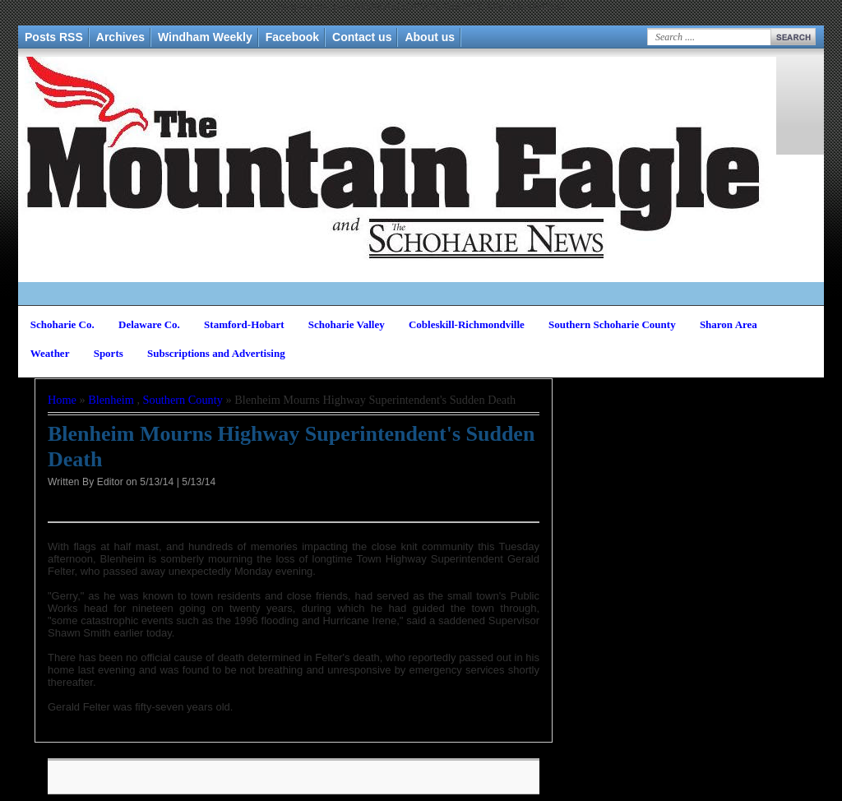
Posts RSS (54, 37)
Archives (120, 37)
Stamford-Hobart (244, 324)
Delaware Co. (149, 324)
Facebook (292, 37)
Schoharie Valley (346, 324)
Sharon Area (728, 324)
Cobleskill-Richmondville (467, 324)
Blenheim (111, 399)
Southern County (183, 399)
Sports (108, 353)
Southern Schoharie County (612, 324)
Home (62, 399)
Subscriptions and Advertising (216, 353)
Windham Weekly (205, 37)
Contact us (361, 37)
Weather (50, 353)
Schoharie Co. (62, 324)
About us (430, 37)
